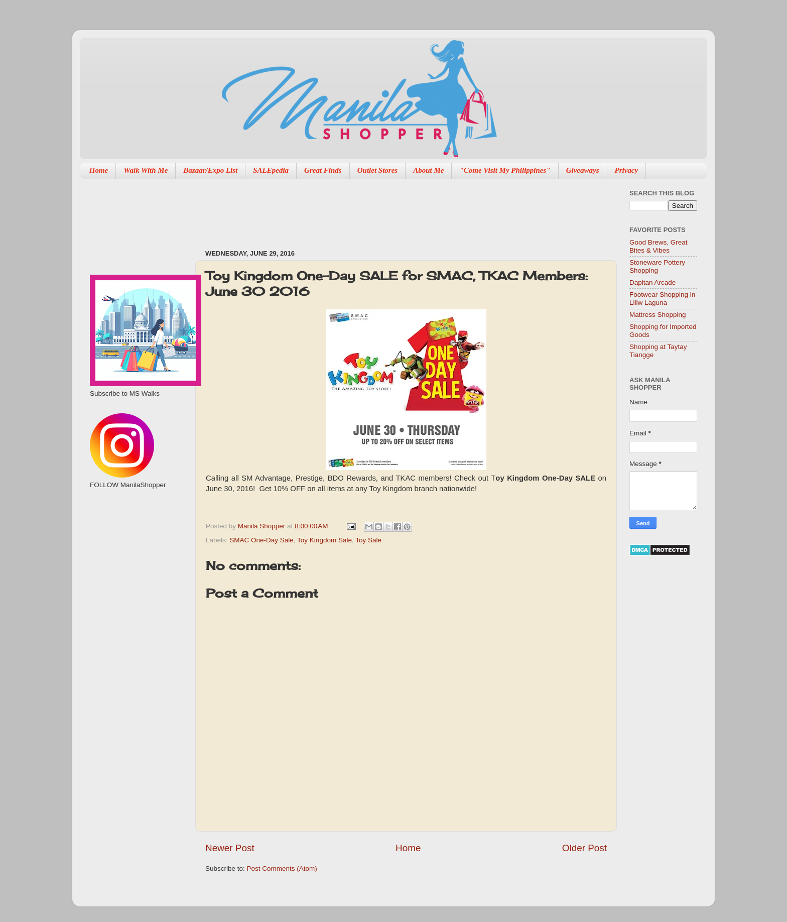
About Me (428, 170)
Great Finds (323, 170)
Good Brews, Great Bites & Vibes (658, 246)
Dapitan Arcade (652, 282)
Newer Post (229, 848)
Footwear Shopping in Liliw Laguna (662, 298)
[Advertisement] (388, 209)
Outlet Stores (377, 170)
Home (98, 170)
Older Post (584, 848)
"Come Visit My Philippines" (504, 170)
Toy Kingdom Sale (324, 540)
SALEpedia (271, 170)
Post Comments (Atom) (282, 868)
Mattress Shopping (657, 314)
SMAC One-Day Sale (261, 540)
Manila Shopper (262, 526)
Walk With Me (145, 170)
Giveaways (582, 170)
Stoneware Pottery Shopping (657, 266)
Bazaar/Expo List (210, 170)
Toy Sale (368, 540)
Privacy (626, 170)
